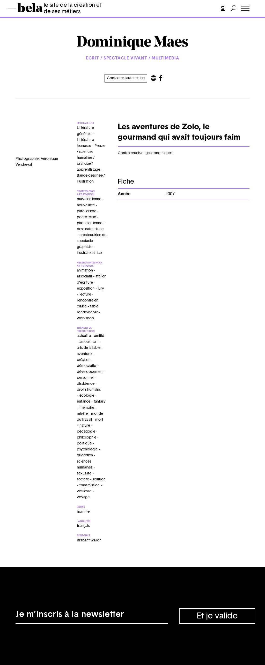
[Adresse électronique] (92, 616)
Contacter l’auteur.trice (126, 78)
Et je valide (217, 616)
